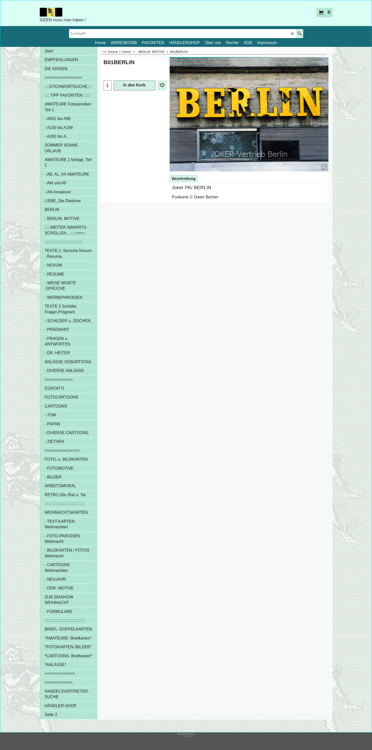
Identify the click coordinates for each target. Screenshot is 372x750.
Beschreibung (183, 179)
